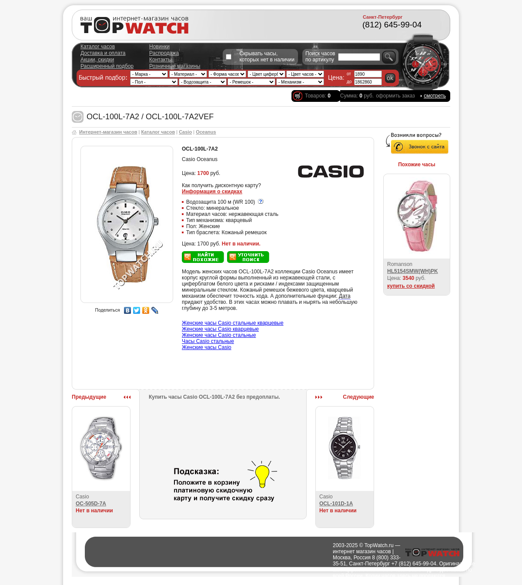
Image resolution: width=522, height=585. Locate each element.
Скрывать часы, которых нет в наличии (266, 56)
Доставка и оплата (103, 53)
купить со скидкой (411, 286)
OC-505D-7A (91, 504)
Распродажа (164, 53)
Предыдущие (89, 397)
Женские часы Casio (206, 347)
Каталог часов (97, 47)
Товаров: (318, 96)
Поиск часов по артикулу (320, 56)
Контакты (160, 60)
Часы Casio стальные (208, 341)
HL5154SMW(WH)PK (412, 271)
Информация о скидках (212, 191)
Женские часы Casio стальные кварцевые (233, 323)
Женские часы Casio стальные (219, 335)
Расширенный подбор (107, 66)
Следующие (358, 397)
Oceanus (206, 131)
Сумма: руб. (357, 96)
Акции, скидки (97, 60)
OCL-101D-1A (336, 504)
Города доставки (271, 582)
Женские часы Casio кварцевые (220, 329)
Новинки (159, 47)
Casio (185, 131)
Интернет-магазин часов (108, 131)
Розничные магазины (174, 66)
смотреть (435, 96)
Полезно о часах (313, 582)
